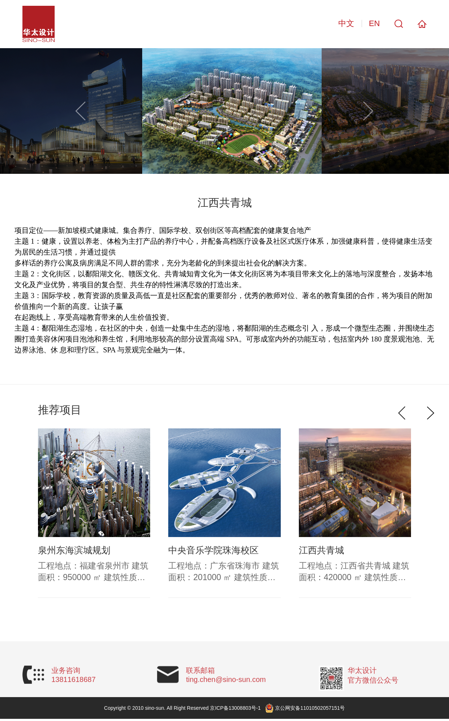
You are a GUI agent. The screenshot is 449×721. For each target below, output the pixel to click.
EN (374, 23)
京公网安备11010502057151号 (310, 708)
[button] (368, 111)
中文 (346, 23)
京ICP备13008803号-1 (235, 708)
